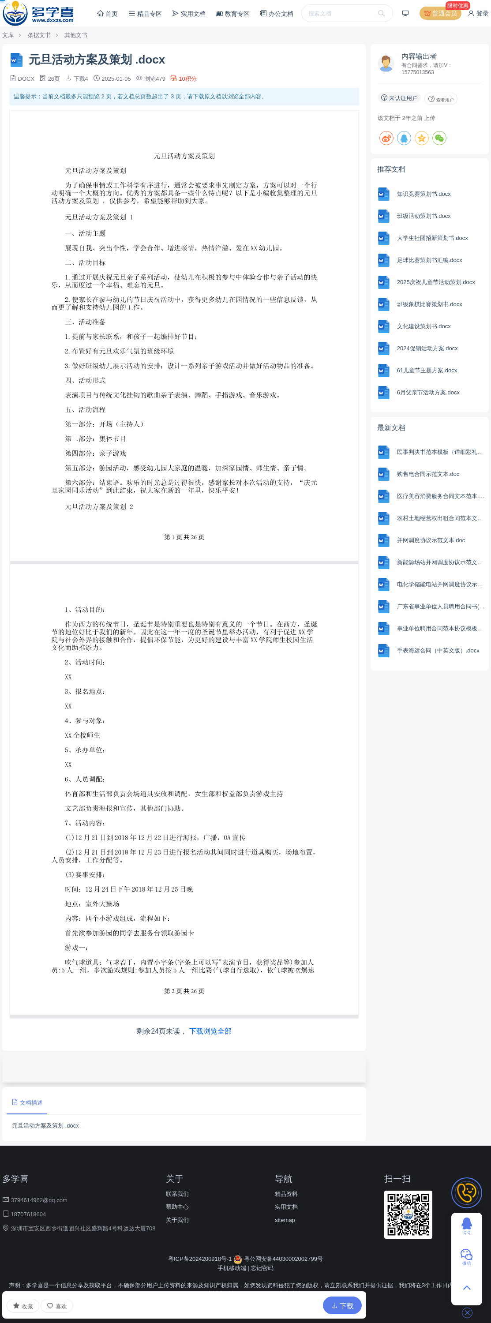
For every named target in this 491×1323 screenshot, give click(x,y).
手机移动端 (231, 1268)
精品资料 (286, 1194)
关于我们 (177, 1220)
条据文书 (39, 35)
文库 (8, 35)
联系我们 (177, 1194)
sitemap (285, 1220)
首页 (107, 13)
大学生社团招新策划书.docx (432, 238)
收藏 (23, 1305)
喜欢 (57, 1306)
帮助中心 (177, 1206)
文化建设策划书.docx (424, 326)
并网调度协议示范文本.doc (431, 540)
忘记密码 (262, 1268)
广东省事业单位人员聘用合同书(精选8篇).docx (442, 606)
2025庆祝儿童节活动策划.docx (436, 282)
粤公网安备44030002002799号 (278, 1259)
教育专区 (233, 13)
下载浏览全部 (210, 1031)
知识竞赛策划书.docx (424, 194)
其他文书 (75, 35)
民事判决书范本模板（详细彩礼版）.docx (442, 452)
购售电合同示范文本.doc (428, 474)
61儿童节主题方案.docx (427, 370)
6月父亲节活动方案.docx (428, 392)
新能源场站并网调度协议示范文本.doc (442, 562)
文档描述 (27, 1102)
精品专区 (145, 13)
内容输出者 (419, 56)
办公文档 (276, 13)
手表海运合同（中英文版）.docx (438, 650)
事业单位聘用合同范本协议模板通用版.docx (442, 628)
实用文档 (189, 13)
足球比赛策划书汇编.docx (429, 260)
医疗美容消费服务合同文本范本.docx (442, 496)
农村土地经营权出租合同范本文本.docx (442, 518)
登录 (478, 13)
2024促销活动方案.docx (427, 348)
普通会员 (443, 13)
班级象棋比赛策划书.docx (429, 304)
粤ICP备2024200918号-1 (200, 1259)
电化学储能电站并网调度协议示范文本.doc (442, 584)
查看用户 (441, 98)
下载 (342, 1306)
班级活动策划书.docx (424, 216)
